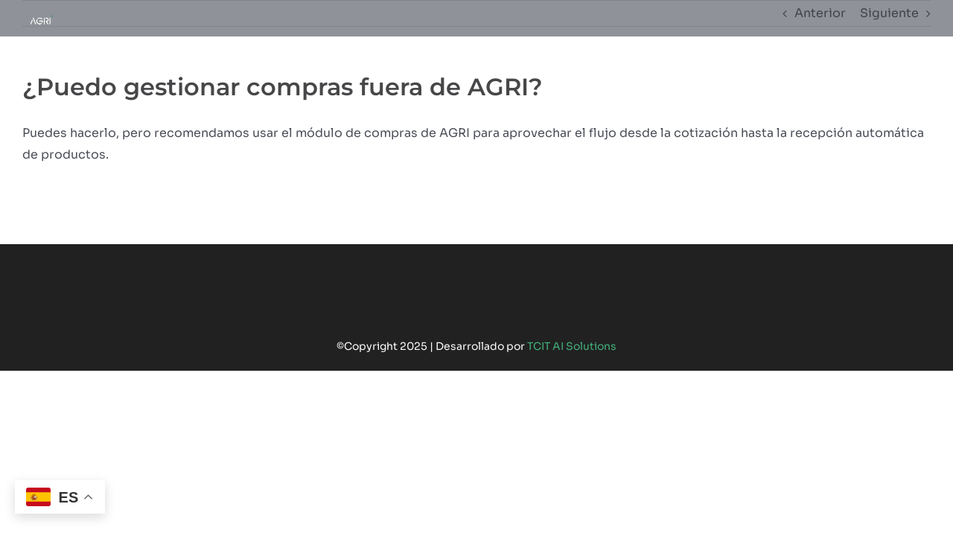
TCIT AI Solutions (571, 346)
